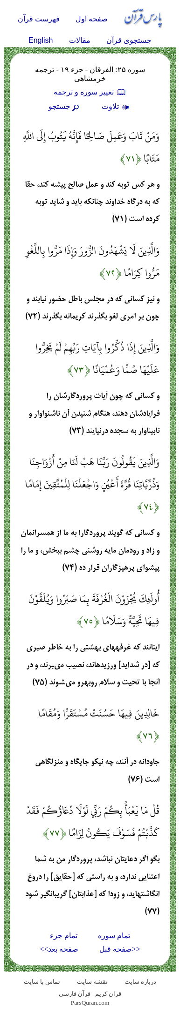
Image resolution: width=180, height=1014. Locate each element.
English (40, 40)
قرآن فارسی (74, 993)
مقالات (79, 40)
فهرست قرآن (39, 19)
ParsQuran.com (90, 1002)
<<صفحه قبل (119, 949)
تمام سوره (114, 936)
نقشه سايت (92, 981)
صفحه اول (92, 19)
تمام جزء (63, 936)
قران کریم (108, 993)
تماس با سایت (42, 981)
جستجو (64, 106)
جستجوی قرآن (129, 40)
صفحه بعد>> (59, 949)
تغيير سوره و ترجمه (90, 92)
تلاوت (117, 106)
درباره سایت (140, 981)
